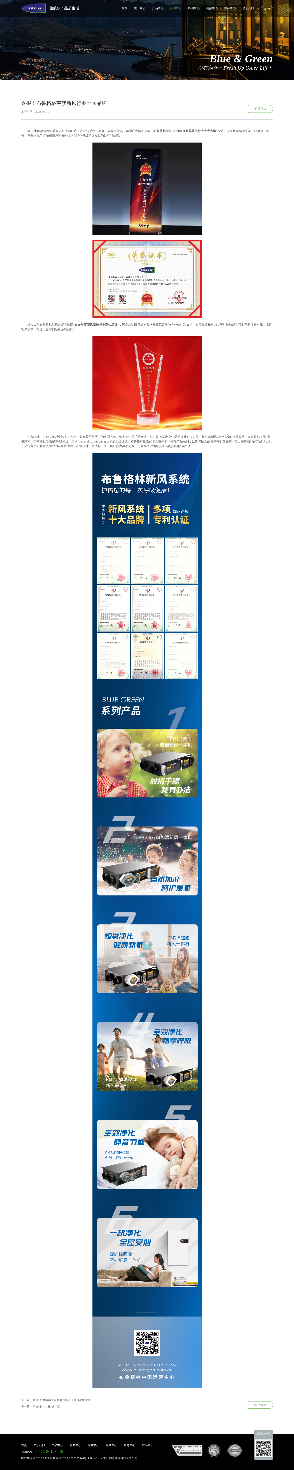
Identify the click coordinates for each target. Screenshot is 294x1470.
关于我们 (139, 8)
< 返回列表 (259, 108)
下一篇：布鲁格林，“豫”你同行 (41, 1406)
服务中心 (230, 8)
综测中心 (194, 8)
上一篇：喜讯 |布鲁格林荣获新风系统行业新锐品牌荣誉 (56, 1400)
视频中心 (212, 8)
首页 (124, 8)
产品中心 (158, 8)
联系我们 (248, 8)
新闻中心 (175, 8)
